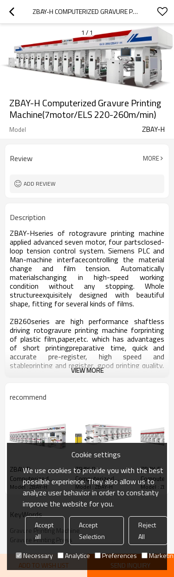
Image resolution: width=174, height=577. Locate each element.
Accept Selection (92, 530)
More (151, 158)
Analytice (74, 555)
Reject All (147, 530)
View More (87, 370)
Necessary (34, 555)
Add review (40, 183)
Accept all (44, 530)
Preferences (116, 555)
